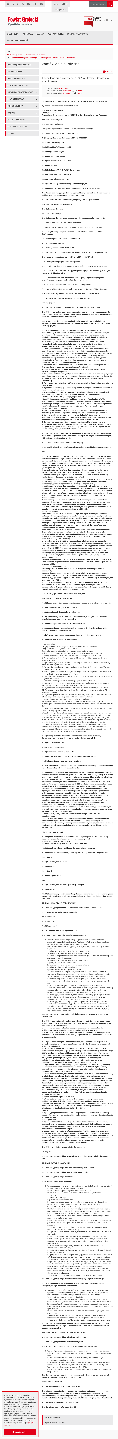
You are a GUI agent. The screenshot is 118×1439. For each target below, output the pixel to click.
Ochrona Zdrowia (14, 160)
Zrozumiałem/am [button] (20, 1432)
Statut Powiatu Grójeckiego (17, 258)
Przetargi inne (12, 422)
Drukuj (107, 71)
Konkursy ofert (13, 198)
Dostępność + (12, 491)
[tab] (77, 1417)
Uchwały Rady (12, 230)
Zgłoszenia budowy (14, 314)
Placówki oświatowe (15, 142)
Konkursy (10, 125)
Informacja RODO (14, 80)
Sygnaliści (11, 496)
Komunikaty (11, 319)
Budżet (10, 402)
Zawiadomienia (13, 308)
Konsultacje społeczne (15, 193)
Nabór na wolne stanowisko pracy (20, 130)
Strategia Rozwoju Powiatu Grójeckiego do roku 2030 (17, 269)
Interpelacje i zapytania (16, 336)
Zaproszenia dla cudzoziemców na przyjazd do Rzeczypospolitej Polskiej (20, 473)
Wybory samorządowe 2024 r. (18, 364)
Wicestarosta (12, 108)
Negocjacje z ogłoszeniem (17, 412)
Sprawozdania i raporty (16, 283)
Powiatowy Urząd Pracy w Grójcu (19, 170)
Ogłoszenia (11, 397)
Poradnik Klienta (13, 450)
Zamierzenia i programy (16, 293)
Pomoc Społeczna (14, 165)
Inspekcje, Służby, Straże (16, 176)
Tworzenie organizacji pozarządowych (15, 211)
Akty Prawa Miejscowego (16, 240)
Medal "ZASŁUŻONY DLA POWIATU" (16, 252)
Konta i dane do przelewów (17, 485)
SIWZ (9, 391)
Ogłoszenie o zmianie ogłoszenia (19, 407)
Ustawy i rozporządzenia (16, 288)
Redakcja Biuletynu (14, 508)
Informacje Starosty (14, 298)
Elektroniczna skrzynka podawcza (19, 455)
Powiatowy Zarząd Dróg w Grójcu (20, 148)
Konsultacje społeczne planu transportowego (18, 325)
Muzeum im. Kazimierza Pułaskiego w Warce (20, 154)
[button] (77, 1417)
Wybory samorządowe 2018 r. (18, 359)
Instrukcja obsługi (14, 70)
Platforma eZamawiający (16, 376)
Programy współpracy (15, 188)
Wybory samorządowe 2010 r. (18, 349)
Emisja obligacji (13, 438)
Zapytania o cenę (13, 428)
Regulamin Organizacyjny (16, 225)
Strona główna (14, 55)
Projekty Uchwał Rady (15, 263)
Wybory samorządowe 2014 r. (18, 354)
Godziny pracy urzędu (15, 480)
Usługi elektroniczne (14, 465)
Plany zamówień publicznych (18, 433)
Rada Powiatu (12, 93)
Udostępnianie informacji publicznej (20, 75)
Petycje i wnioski (13, 331)
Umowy (10, 386)
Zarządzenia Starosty (15, 245)
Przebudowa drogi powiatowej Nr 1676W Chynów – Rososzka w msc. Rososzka (42, 57)
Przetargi (10, 381)
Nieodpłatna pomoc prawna (17, 460)
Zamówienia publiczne (35, 55)
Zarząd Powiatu (13, 98)
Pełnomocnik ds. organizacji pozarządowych (17, 204)
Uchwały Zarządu (13, 235)
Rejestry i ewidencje (14, 303)
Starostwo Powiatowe (15, 120)
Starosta (10, 103)
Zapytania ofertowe (14, 417)
